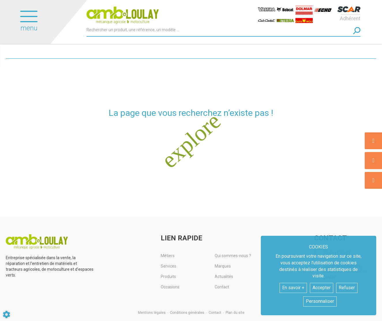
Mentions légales (152, 313)
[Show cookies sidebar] (6, 314)
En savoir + (293, 287)
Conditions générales (187, 313)
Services (168, 266)
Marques (223, 266)
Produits (168, 276)
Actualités (224, 276)
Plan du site (235, 313)
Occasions (170, 287)
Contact (222, 287)
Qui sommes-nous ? (233, 255)
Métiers (168, 255)
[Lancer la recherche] (356, 30)
